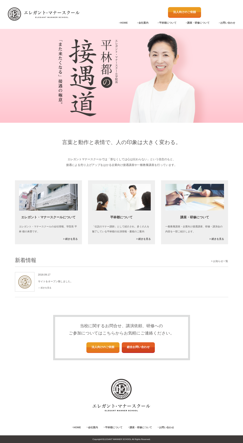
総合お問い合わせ (138, 347)
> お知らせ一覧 (219, 261)
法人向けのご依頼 (184, 11)
